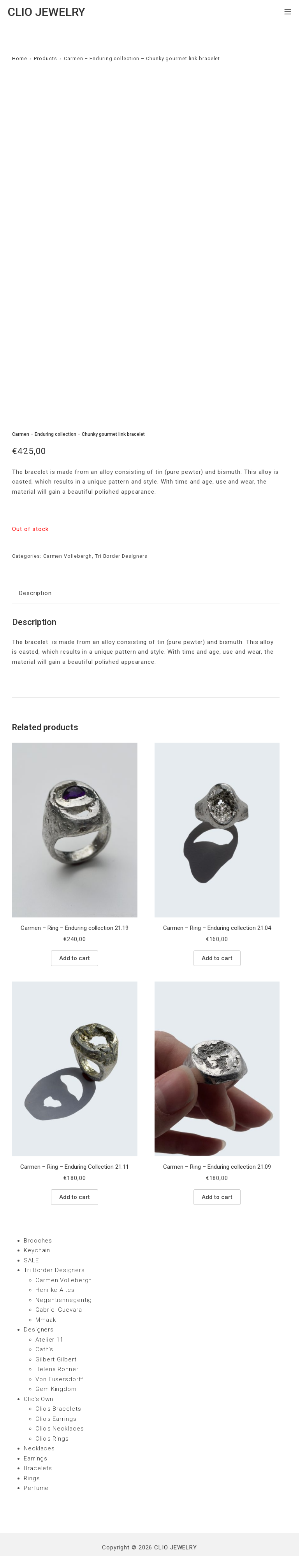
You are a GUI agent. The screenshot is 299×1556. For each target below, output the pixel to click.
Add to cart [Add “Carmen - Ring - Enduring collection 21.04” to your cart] (217, 935)
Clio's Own (38, 1376)
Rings (32, 1455)
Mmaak (45, 1297)
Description (35, 570)
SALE (31, 1237)
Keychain (37, 1228)
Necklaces (39, 1426)
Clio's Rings (52, 1416)
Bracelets (38, 1446)
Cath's (44, 1327)
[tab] (35, 571)
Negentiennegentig (63, 1277)
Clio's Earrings (56, 1396)
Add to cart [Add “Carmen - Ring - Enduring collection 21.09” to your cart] (217, 1174)
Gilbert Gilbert (56, 1336)
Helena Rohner (57, 1347)
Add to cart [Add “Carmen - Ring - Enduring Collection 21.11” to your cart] (74, 1174)
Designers (39, 1307)
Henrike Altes (55, 1267)
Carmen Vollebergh (67, 534)
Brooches (38, 1218)
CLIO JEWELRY (175, 1525)
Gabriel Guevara (58, 1287)
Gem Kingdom (56, 1366)
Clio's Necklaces (59, 1406)
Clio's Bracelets (58, 1386)
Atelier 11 (49, 1317)
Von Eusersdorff (59, 1356)
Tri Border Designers (121, 534)
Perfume (36, 1465)
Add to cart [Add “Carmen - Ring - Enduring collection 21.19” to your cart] (74, 935)
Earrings (35, 1435)
